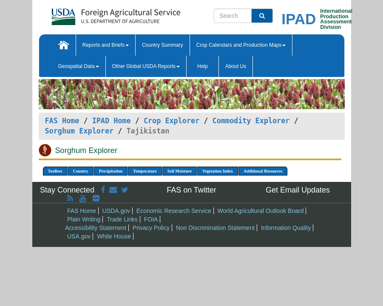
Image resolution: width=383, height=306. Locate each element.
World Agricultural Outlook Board (261, 210)
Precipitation (110, 171)
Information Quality (286, 227)
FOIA (151, 219)
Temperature (145, 171)
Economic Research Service (173, 210)
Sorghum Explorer (79, 131)
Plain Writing (83, 219)
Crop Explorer (171, 120)
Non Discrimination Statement (215, 227)
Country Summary (162, 45)
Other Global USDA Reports (146, 66)
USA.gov (79, 236)
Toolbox (55, 171)
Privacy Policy (151, 227)
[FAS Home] (94, 13)
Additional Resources (263, 171)
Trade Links (122, 219)
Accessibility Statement (95, 227)
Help (202, 66)
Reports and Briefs (105, 45)
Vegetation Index (217, 171)
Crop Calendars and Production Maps (241, 45)
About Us (235, 66)
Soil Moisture (179, 171)
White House (114, 236)
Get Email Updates (298, 190)
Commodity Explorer (251, 120)
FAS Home (62, 120)
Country (80, 171)
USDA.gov (116, 210)
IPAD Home (111, 120)
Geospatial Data (78, 66)
